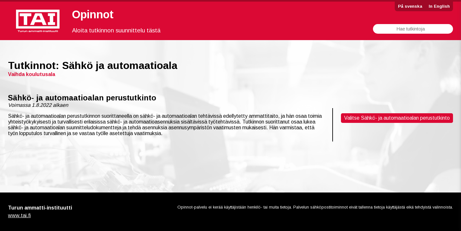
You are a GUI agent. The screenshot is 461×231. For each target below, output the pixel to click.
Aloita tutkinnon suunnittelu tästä (116, 30)
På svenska (410, 6)
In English (439, 6)
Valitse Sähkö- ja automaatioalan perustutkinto (397, 118)
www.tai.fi (19, 215)
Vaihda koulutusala (31, 74)
